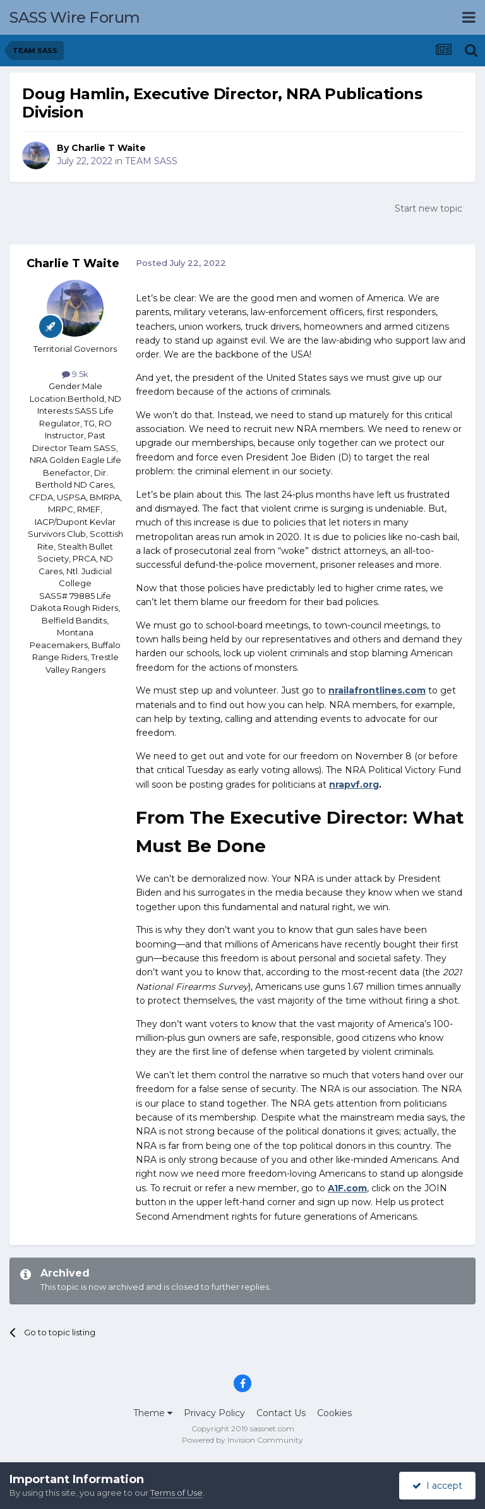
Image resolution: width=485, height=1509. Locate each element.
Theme (152, 1413)
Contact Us (281, 1413)
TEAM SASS (151, 161)
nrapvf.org (354, 784)
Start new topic (428, 208)
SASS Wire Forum (74, 17)
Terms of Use (176, 1493)
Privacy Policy (214, 1413)
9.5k (75, 374)
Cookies (334, 1413)
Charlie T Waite (108, 147)
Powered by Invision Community (242, 1440)
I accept (437, 1485)
